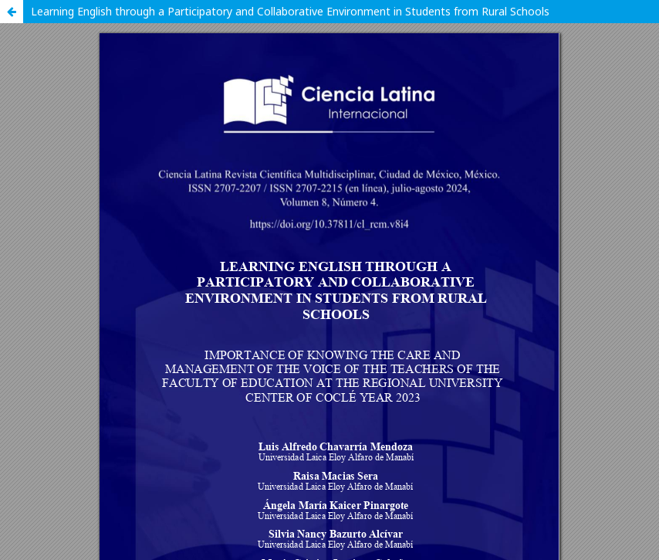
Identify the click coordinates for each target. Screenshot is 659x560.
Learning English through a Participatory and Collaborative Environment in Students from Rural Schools (290, 11)
